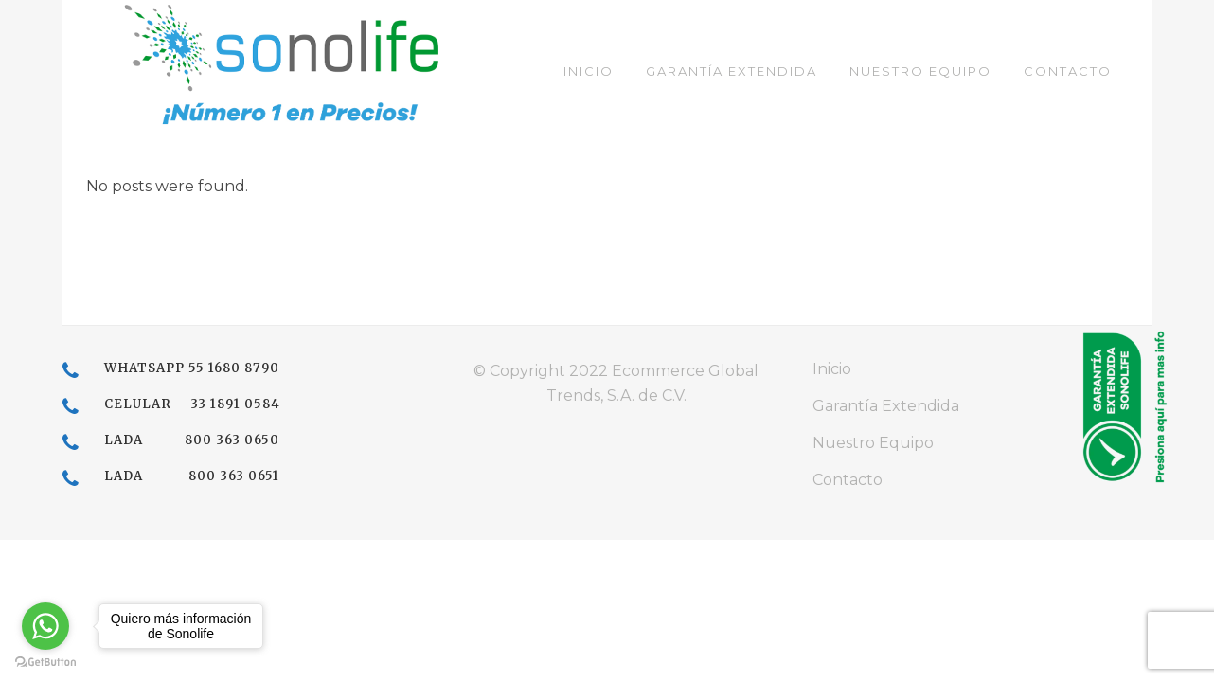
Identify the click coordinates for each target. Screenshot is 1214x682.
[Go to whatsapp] (45, 626)
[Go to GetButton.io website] (45, 662)
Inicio (831, 369)
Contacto (847, 480)
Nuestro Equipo (873, 443)
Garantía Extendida (885, 406)
